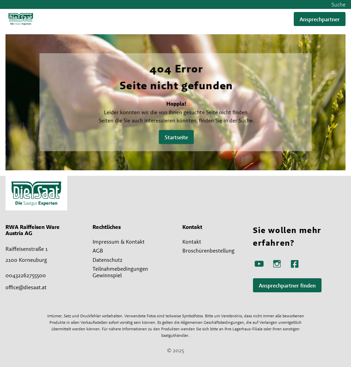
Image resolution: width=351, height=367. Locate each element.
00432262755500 (25, 275)
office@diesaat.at (26, 287)
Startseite (176, 137)
